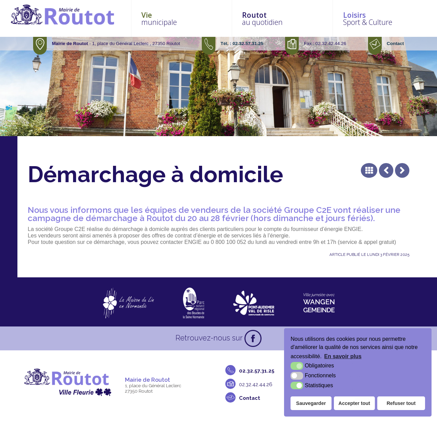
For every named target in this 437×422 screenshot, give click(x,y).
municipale (203, 19)
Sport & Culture (387, 19)
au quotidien (295, 19)
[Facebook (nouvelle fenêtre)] (253, 339)
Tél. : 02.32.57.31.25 (242, 44)
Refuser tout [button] (400, 403)
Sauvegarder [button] (311, 403)
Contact (395, 44)
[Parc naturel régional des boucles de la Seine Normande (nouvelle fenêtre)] (193, 304)
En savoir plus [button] (343, 356)
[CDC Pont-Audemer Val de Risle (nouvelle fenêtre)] (253, 304)
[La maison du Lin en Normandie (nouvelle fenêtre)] (128, 304)
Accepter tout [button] (354, 403)
